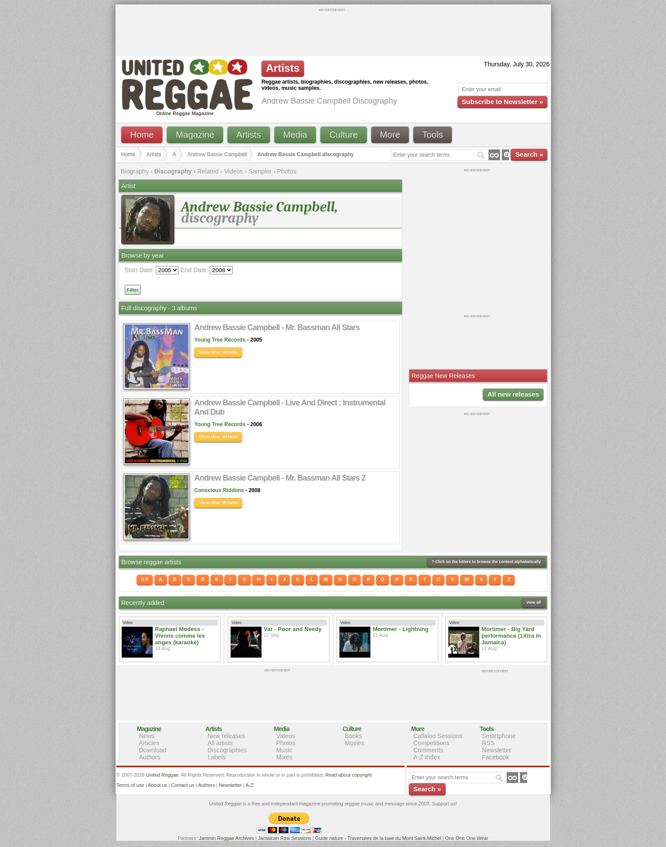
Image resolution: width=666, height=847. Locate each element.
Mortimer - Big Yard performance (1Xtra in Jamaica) (511, 636)
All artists (220, 743)
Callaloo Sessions (437, 735)
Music (284, 750)
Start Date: (139, 269)
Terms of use (130, 785)
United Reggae (162, 775)
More (390, 134)
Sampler (259, 171)
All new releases (513, 394)
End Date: (194, 269)
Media (295, 134)
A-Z (250, 785)
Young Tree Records (220, 340)
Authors (149, 757)
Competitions (431, 743)
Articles (149, 743)
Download (152, 750)
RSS (488, 743)
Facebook (495, 757)
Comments (428, 750)
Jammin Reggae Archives (226, 838)
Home (142, 134)
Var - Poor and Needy (293, 629)
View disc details (218, 351)
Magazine (195, 134)
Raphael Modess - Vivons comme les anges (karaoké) (180, 636)
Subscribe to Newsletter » (502, 101)
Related (208, 171)
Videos (233, 171)
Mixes (284, 757)
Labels (217, 757)
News (146, 735)
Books (353, 735)
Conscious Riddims (219, 490)
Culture (343, 134)
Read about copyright (348, 775)
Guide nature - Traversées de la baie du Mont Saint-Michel (378, 838)
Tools (432, 134)
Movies (354, 743)
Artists (248, 134)
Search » (529, 154)
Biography (135, 171)
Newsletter (496, 750)
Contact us (183, 785)
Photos (286, 171)
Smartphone (499, 735)
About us (157, 785)
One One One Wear (467, 838)
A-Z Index (426, 757)
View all (533, 602)
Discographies (227, 750)
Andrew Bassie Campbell (216, 154)
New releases (226, 735)
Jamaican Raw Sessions (284, 838)
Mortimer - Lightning (400, 629)
